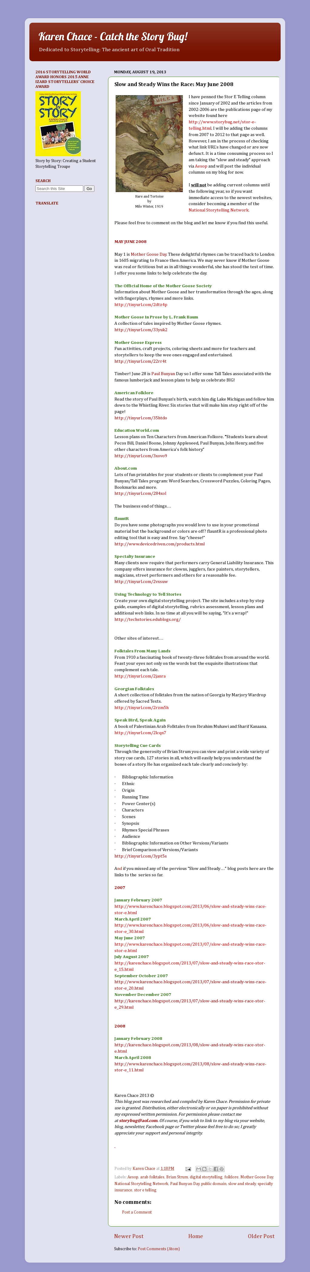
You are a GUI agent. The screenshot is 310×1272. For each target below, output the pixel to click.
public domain (213, 1184)
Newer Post (128, 1236)
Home (195, 1236)
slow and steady (242, 1184)
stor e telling (145, 1190)
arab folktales (152, 1177)
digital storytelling (206, 1177)
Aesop (132, 1177)
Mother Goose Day (256, 1177)
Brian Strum (177, 1177)
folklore (231, 1177)
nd (119, 868)
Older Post (261, 1236)
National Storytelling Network (141, 1184)
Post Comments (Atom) (159, 1249)
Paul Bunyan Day (185, 1184)
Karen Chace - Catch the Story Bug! (112, 36)
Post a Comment (137, 1212)
